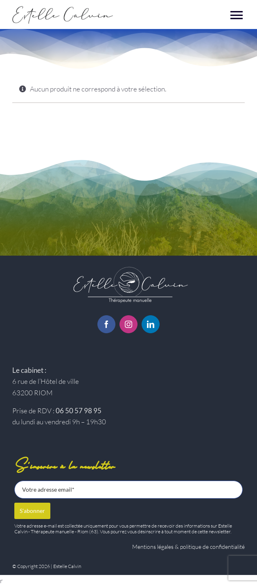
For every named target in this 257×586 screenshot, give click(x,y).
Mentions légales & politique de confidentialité (188, 546)
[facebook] (106, 324)
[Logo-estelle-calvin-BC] (128, 267)
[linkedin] (151, 324)
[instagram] (128, 324)
